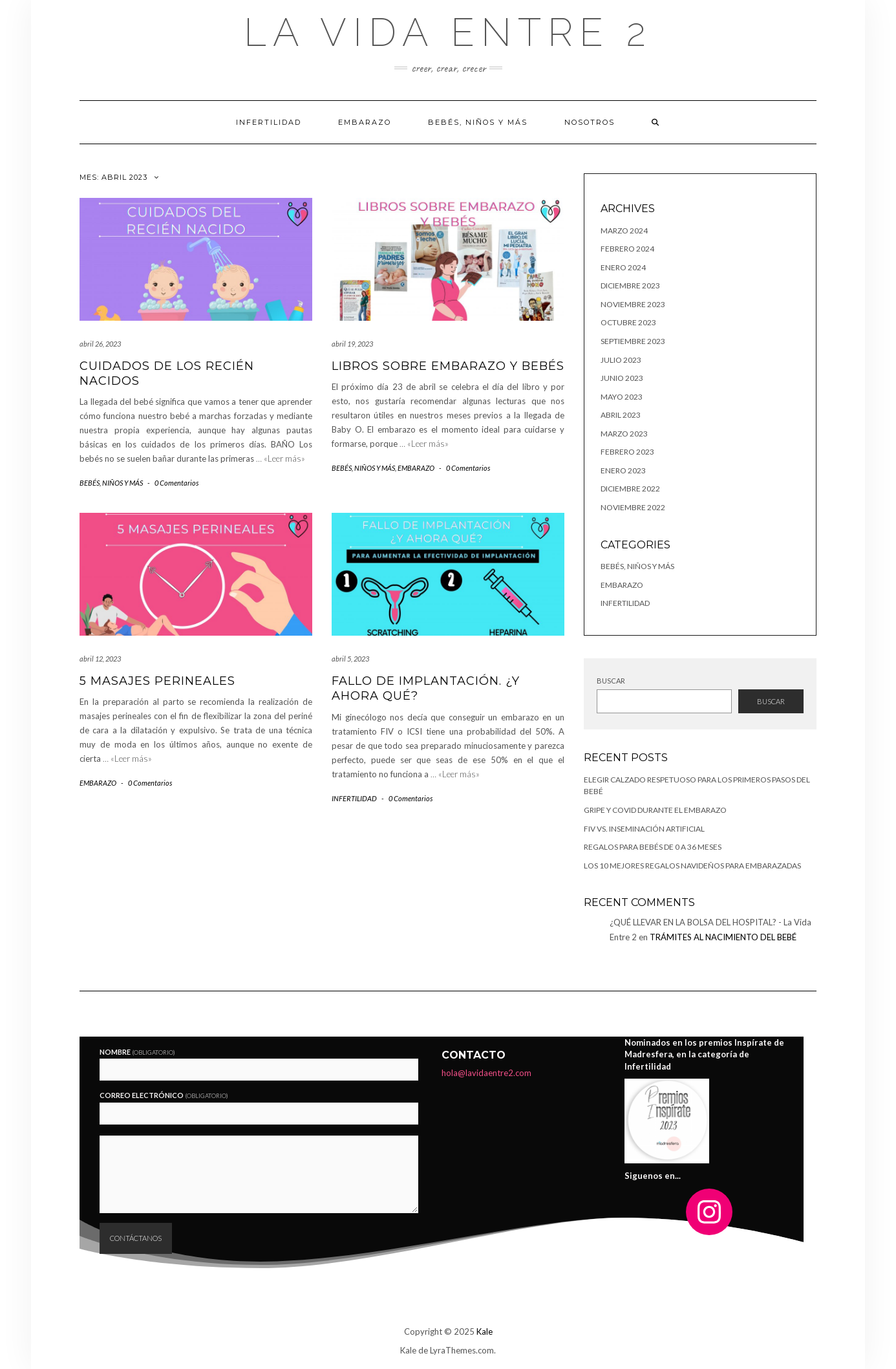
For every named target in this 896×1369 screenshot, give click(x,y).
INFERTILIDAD (354, 798)
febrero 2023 (627, 452)
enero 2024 (623, 267)
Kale (484, 1331)
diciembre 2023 (630, 285)
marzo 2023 (624, 433)
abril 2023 (621, 415)
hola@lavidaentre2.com (486, 1073)
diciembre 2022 (630, 488)
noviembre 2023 (633, 304)
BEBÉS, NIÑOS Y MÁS (478, 122)
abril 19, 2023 (352, 344)
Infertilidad (268, 122)
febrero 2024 (627, 248)
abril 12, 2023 (100, 658)
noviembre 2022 (633, 507)
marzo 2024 (624, 230)
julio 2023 (621, 360)
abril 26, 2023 (100, 344)
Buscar (611, 680)
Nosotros (589, 122)
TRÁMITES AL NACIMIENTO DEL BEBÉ (723, 937)
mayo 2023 (622, 397)
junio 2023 (622, 378)
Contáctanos (136, 1238)
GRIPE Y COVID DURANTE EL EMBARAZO (655, 810)
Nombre (137, 1052)
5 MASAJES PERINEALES (157, 681)
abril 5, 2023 (350, 658)
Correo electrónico (164, 1095)
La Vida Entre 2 (448, 32)
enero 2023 (623, 470)
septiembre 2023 (633, 341)
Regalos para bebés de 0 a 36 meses (652, 847)
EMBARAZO (364, 122)
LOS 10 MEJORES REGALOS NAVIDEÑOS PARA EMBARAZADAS (692, 865)
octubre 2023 (628, 322)
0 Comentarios (176, 483)
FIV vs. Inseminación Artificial (644, 829)
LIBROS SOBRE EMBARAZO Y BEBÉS (448, 366)
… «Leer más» (280, 458)
